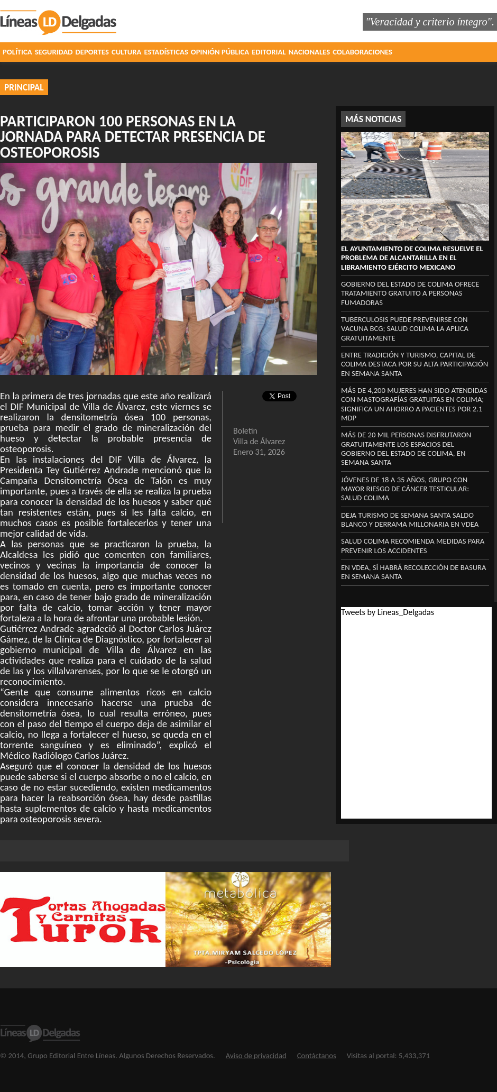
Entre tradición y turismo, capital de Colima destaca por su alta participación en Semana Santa (414, 364)
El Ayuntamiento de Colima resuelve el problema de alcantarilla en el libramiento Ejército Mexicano (412, 258)
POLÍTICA (17, 52)
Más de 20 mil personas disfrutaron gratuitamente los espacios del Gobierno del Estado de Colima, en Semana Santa (406, 448)
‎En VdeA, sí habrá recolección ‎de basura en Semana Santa (413, 572)
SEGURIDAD (54, 52)
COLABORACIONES (362, 52)
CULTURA (126, 52)
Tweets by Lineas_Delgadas (387, 612)
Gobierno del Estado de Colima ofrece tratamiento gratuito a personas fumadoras (410, 293)
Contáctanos (316, 1055)
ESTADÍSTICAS (166, 52)
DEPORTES (92, 52)
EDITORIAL (269, 52)
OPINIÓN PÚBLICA (220, 52)
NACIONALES (309, 52)
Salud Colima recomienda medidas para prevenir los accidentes (412, 545)
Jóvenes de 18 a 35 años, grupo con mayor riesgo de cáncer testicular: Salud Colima (405, 489)
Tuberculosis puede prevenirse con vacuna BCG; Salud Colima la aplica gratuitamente (404, 329)
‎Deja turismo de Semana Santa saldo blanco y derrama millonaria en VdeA (409, 519)
